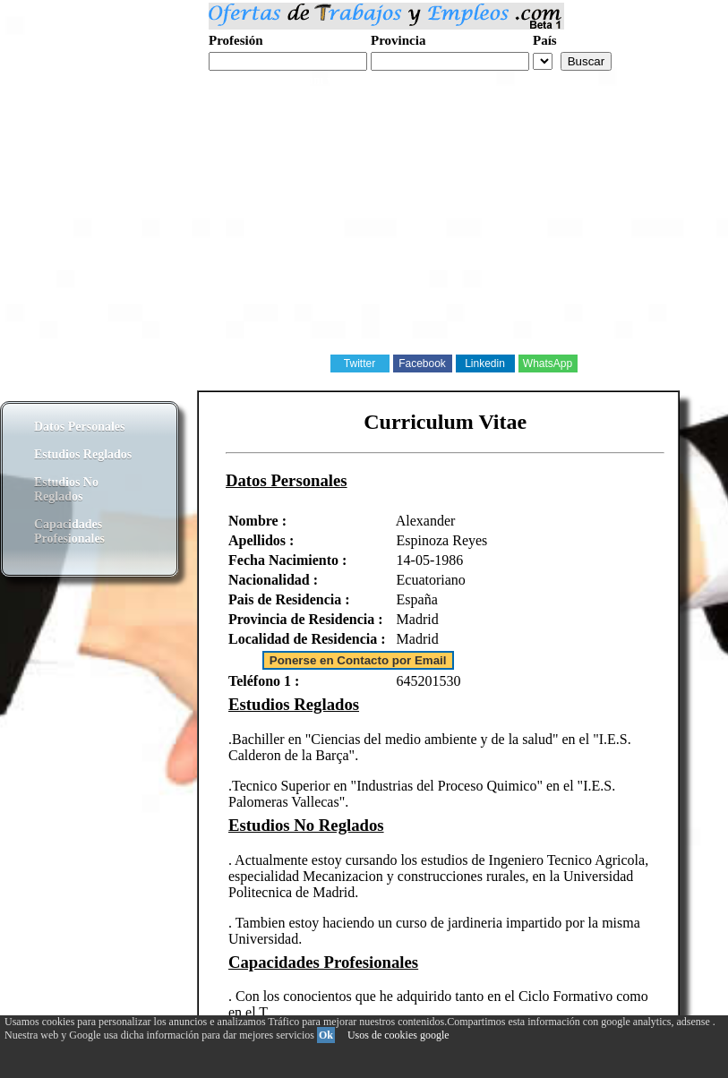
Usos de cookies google (398, 1035)
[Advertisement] (364, 227)
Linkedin (485, 363)
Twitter (359, 363)
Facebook (422, 363)
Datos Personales (79, 426)
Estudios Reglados (83, 454)
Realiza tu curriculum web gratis (294, 80)
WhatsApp (547, 363)
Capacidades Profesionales (69, 531)
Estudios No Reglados (66, 489)
